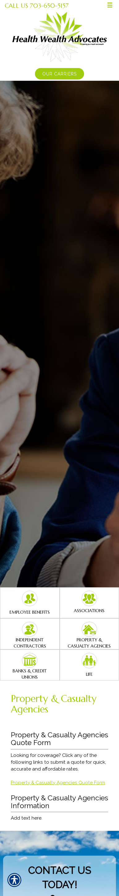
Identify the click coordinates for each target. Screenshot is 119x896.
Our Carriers (59, 73)
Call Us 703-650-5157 (37, 5)
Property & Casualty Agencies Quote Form (58, 782)
